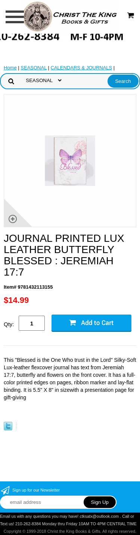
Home (10, 67)
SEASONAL (34, 67)
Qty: (9, 324)
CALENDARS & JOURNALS (81, 67)
